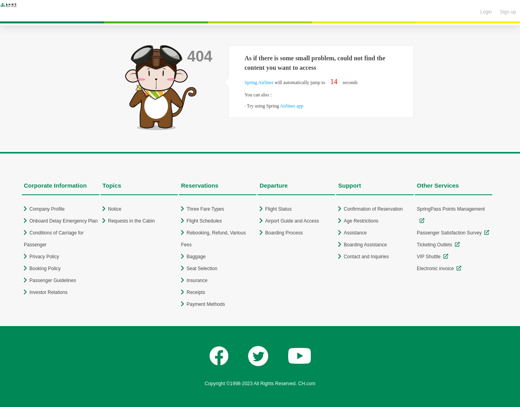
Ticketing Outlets (434, 245)
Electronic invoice (435, 268)
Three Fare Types (205, 209)
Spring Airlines (259, 82)
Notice (114, 209)
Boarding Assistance (365, 245)
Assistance (355, 233)
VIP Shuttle (429, 256)
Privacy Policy (44, 256)
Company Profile (47, 209)
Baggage (196, 256)
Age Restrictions (361, 221)
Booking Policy (45, 268)
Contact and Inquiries (366, 256)
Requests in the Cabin (131, 221)
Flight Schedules (204, 221)
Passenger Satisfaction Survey (449, 233)
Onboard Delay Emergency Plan (63, 221)
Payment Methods (206, 304)
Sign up (508, 12)
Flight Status (278, 209)
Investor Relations (48, 292)
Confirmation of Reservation (373, 209)
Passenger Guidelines (52, 280)
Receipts (196, 292)
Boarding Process (284, 233)
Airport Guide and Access (292, 221)
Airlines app (291, 106)
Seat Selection (202, 268)
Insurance (197, 280)
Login (486, 12)
